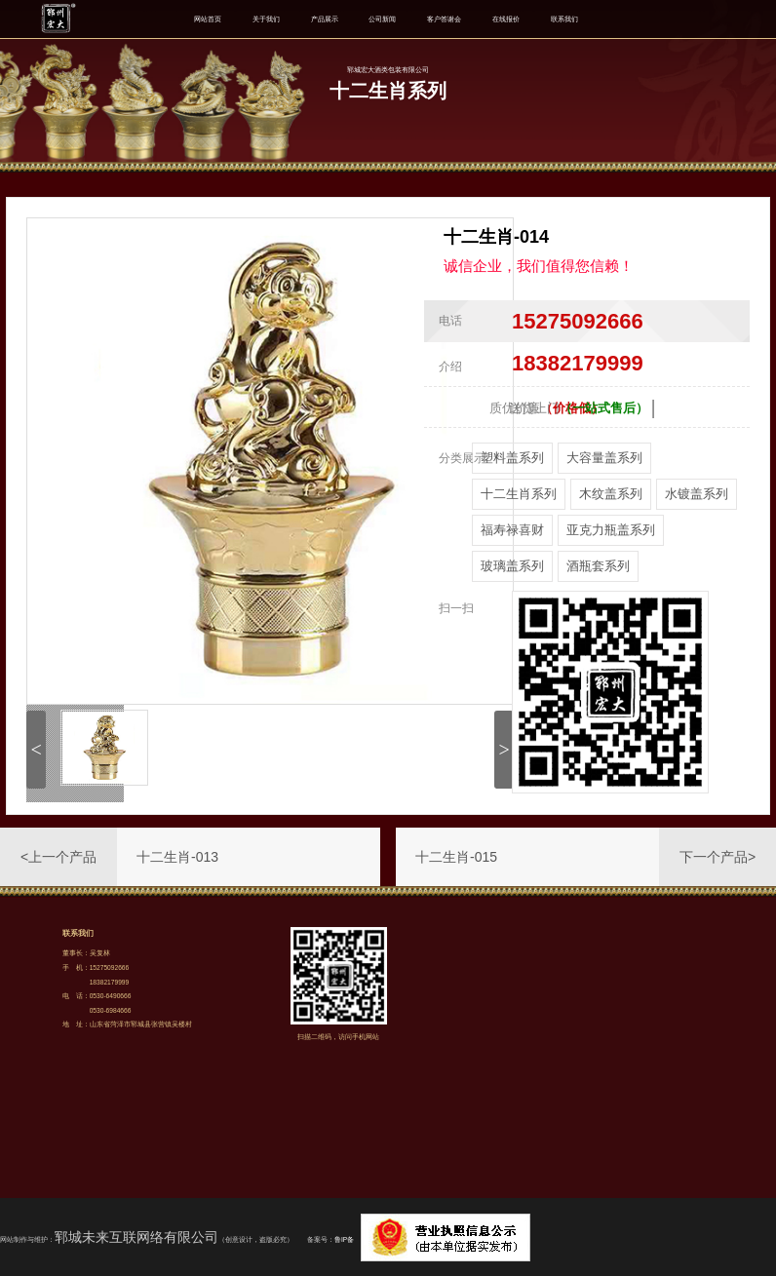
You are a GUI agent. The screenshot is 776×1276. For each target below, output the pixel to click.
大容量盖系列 (604, 457)
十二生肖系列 (519, 493)
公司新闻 (382, 19)
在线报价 (506, 19)
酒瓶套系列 (598, 566)
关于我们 (266, 19)
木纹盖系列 (610, 493)
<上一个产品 (58, 857)
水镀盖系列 (696, 493)
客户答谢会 (444, 19)
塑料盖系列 (512, 457)
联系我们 (564, 19)
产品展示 (324, 19)
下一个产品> (717, 857)
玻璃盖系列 (512, 566)
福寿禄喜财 (512, 529)
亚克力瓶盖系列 (610, 529)
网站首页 (207, 19)
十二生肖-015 (456, 857)
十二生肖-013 (177, 857)
